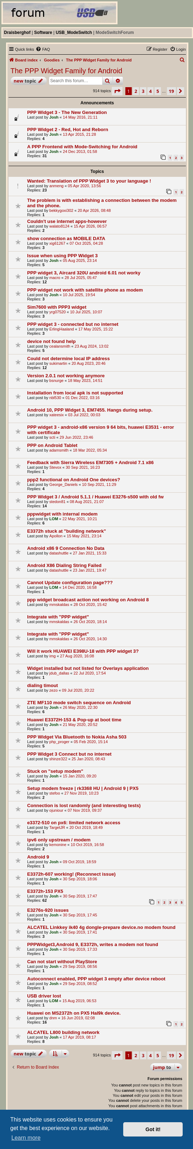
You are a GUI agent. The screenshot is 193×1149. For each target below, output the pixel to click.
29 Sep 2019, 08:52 (80, 983)
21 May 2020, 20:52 (80, 724)
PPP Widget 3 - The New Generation (67, 112)
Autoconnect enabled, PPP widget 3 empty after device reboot (96, 978)
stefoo (54, 793)
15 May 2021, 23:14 (84, 536)
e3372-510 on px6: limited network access (73, 822)
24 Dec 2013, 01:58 (80, 151)
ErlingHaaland (61, 329)
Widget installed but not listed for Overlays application (87, 668)
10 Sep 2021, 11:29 (99, 484)
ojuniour (56, 810)
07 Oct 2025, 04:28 (86, 243)
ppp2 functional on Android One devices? (73, 479)
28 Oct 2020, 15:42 (90, 604)
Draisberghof (17, 32)
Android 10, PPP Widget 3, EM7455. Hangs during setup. (89, 410)
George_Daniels (63, 484)
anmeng (56, 186)
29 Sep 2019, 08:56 (80, 966)
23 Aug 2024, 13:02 (92, 346)
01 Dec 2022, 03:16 (83, 398)
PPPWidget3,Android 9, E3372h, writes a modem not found (92, 944)
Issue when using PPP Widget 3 (62, 255)
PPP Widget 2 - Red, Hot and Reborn (67, 129)
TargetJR (57, 827)
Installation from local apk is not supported (75, 393)
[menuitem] (43, 49)
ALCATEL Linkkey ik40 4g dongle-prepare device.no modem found (101, 927)
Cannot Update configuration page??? (70, 582)
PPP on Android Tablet (52, 445)
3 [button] (143, 91)
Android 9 (38, 857)
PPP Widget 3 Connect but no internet (69, 754)
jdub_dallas (59, 673)
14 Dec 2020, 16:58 (79, 587)
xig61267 (57, 243)
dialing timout (42, 685)
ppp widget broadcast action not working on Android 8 (88, 599)
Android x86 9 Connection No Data (65, 548)
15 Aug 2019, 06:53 (79, 1001)
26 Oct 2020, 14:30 (90, 639)
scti (52, 437)
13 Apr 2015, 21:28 (79, 134)
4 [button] (150, 91)
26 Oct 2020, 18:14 (90, 622)
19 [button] (171, 91)
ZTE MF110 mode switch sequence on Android (79, 702)
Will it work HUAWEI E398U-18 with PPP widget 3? (83, 651)
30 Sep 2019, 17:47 (80, 896)
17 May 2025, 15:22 (95, 329)
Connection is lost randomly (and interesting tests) (84, 805)
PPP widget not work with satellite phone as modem (85, 290)
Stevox (55, 467)
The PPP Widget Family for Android (66, 71)
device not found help (51, 341)
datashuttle (59, 553)
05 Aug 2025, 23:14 (80, 260)
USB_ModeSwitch (74, 32)
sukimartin (58, 363)
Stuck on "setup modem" (55, 771)
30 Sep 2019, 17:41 (80, 932)
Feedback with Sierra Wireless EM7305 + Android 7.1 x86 (90, 462)
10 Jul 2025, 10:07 (86, 312)
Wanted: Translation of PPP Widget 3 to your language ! (89, 181)
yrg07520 (57, 312)
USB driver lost (44, 996)
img (52, 656)
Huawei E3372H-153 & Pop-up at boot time (74, 719)
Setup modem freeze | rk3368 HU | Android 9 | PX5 (83, 788)
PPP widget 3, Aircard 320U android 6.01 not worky (83, 272)
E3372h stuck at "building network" (66, 531)
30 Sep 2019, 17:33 (80, 949)
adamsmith (59, 450)
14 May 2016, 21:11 (80, 117)
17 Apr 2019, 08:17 (79, 1037)
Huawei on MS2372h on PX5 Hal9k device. (73, 1013)
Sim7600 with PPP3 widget (56, 307)
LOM (53, 519)
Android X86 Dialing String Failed (64, 565)
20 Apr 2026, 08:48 (94, 210)
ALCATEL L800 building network (63, 1032)
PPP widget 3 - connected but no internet (72, 324)
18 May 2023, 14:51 (85, 380)
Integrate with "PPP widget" (58, 617)
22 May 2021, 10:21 (79, 519)
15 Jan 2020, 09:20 (79, 776)
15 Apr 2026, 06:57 (90, 226)
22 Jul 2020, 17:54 (90, 673)
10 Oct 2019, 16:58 (87, 844)
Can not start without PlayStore (62, 961)
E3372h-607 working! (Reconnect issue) (71, 874)
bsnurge (56, 380)
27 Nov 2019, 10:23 (81, 793)
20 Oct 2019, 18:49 (86, 827)
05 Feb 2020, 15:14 (91, 742)
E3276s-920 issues (48, 910)
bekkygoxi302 (61, 210)
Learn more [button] (26, 1138)
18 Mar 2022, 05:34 (90, 450)
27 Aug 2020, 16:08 (77, 656)
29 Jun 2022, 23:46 (76, 437)
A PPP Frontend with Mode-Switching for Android (82, 146)
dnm (53, 1018)
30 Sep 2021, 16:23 (83, 467)
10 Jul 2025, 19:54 (79, 295)
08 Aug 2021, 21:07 (87, 501)
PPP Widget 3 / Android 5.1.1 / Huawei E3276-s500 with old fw (95, 496)
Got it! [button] (153, 1129)
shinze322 (58, 759)
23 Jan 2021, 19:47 (89, 570)
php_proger (59, 742)
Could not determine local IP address (68, 358)
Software (43, 32)
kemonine (58, 844)
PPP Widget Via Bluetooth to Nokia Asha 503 (76, 737)
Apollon (56, 536)
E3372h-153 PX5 (45, 891)
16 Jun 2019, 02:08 (78, 1018)
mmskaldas (59, 604)
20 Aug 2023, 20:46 (88, 363)
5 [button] (157, 91)
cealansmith (60, 346)
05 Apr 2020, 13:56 (84, 186)
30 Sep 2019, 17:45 (80, 915)
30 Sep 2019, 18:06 (80, 879)
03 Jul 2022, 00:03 (84, 415)
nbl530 (55, 398)
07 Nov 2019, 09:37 (85, 810)
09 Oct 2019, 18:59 (79, 862)
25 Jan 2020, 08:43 (88, 759)
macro (55, 277)
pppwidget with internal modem (62, 514)
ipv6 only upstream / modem (58, 839)
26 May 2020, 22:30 (80, 707)
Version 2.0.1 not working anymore (66, 375)
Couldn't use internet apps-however (67, 221)
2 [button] (136, 91)
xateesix (56, 415)
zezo (53, 690)
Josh (54, 117)
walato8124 (59, 226)
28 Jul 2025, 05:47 (80, 277)
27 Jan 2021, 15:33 (89, 553)
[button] (117, 91)
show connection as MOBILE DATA (66, 238)
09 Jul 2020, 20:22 (78, 690)
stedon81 (57, 501)
